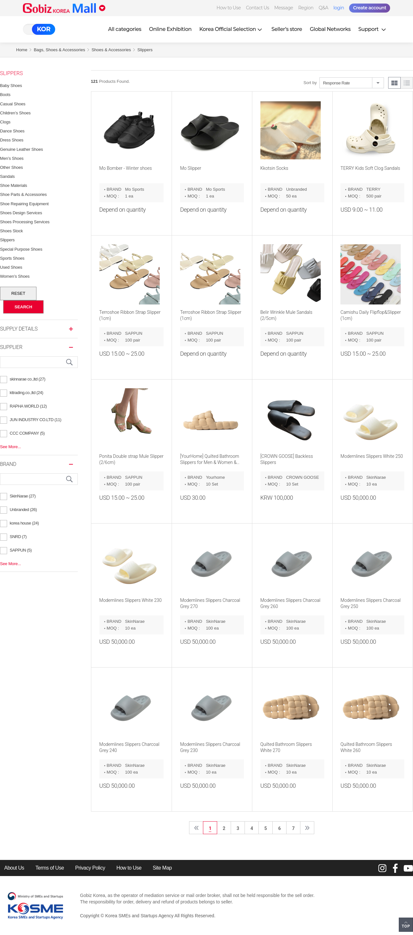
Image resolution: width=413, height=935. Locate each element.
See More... (10, 446)
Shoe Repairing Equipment (24, 203)
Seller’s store (286, 29)
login (338, 8)
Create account (369, 8)
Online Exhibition (170, 29)
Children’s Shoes (15, 113)
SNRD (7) (18, 536)
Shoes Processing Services (24, 221)
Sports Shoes (12, 258)
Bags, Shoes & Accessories (59, 49)
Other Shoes (11, 167)
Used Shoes (11, 267)
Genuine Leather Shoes (21, 149)
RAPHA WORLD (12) (28, 406)
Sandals (7, 176)
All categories (124, 29)
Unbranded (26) (23, 509)
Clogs (5, 122)
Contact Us (257, 8)
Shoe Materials (13, 185)
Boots (5, 94)
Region (305, 8)
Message (283, 8)
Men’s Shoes (12, 158)
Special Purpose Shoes (21, 249)
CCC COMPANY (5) (27, 433)
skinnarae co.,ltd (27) (27, 379)
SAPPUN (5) (21, 550)
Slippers (145, 49)
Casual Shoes (12, 103)
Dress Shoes (11, 140)
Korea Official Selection (231, 29)
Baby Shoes (11, 85)
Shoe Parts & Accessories (23, 194)
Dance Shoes (12, 131)
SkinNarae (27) (22, 496)
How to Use (229, 8)
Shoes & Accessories (111, 49)
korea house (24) (24, 523)
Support (372, 29)
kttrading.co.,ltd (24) (26, 392)
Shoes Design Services (21, 212)
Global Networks (330, 29)
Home (21, 49)
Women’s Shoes (15, 276)
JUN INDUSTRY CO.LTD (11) (35, 419)
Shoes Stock (11, 230)
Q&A (323, 8)
